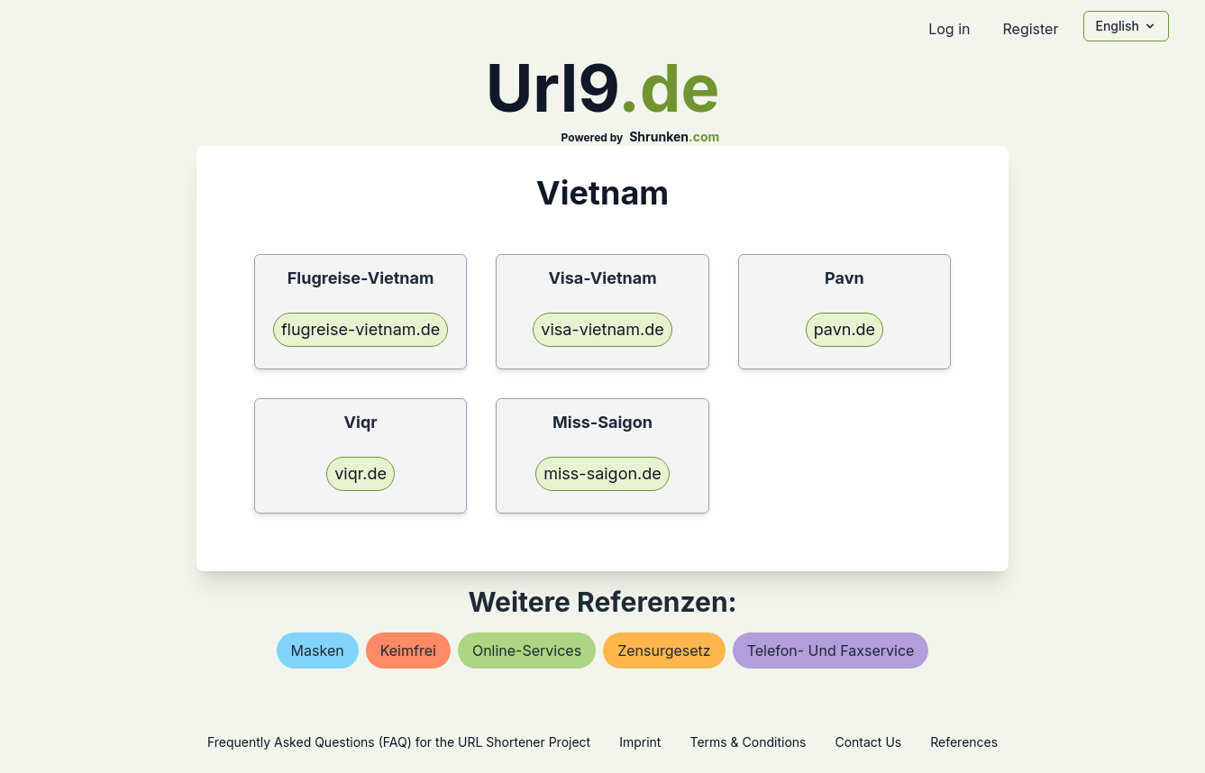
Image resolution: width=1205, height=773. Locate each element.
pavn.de (845, 329)
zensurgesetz (664, 650)
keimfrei (408, 650)
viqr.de (360, 473)
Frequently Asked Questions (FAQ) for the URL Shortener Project (398, 742)
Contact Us (868, 742)
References (964, 742)
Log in (949, 29)
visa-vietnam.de (602, 329)
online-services (526, 650)
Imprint (640, 742)
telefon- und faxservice (831, 650)
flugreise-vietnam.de (360, 329)
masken (317, 650)
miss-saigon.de (602, 473)
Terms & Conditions (747, 742)
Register (1030, 29)
